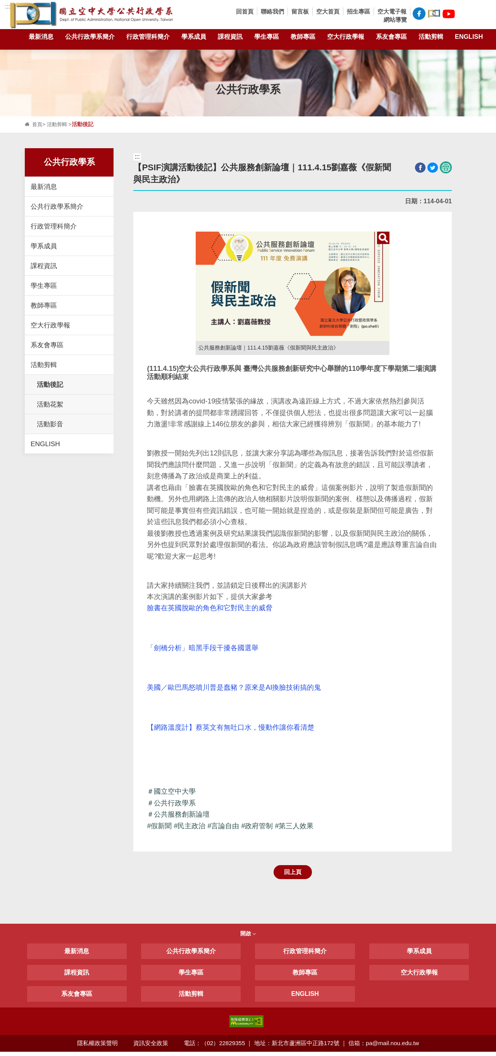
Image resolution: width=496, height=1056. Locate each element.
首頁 (37, 124)
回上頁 (292, 875)
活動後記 (50, 384)
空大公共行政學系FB (419, 13)
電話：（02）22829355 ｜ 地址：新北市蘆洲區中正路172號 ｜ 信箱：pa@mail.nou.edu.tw (302, 1047)
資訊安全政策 (150, 1047)
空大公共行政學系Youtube (449, 12)
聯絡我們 (272, 11)
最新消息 (41, 38)
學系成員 (193, 38)
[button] (464, 14)
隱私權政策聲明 (97, 1047)
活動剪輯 (430, 38)
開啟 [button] (248, 938)
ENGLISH (469, 38)
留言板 (300, 11)
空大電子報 (391, 11)
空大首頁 (327, 11)
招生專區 (358, 11)
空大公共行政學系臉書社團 (434, 12)
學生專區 (266, 38)
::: (7, 6)
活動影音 (50, 424)
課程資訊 (230, 38)
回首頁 (244, 11)
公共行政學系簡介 (90, 38)
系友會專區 (391, 38)
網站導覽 (395, 19)
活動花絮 (50, 404)
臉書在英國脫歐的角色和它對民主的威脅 (209, 608)
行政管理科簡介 (148, 38)
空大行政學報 (345, 38)
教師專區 (303, 38)
